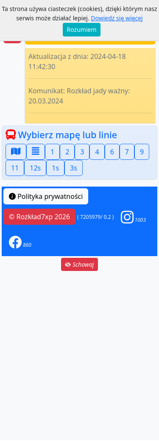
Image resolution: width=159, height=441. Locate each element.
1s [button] (55, 168)
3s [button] (73, 168)
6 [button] (112, 151)
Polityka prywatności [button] (46, 196)
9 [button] (142, 151)
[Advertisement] (79, 355)
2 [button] (67, 151)
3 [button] (82, 151)
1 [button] (52, 151)
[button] (133, 216)
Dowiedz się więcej (116, 18)
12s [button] (35, 168)
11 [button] (15, 168)
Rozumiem (82, 29)
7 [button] (127, 151)
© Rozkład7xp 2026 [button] (39, 216)
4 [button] (97, 151)
